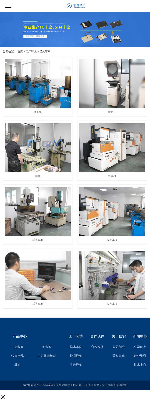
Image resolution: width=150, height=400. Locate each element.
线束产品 (17, 356)
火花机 (112, 176)
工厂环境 (31, 51)
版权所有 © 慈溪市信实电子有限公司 (45, 385)
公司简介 (118, 347)
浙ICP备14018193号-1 (80, 385)
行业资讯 (140, 356)
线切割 (38, 112)
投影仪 (112, 112)
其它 (17, 364)
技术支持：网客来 (105, 385)
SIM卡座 (17, 347)
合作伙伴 (97, 347)
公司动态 (140, 347)
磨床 (38, 176)
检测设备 (76, 356)
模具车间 (44, 51)
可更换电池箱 (47, 356)
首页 (20, 51)
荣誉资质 (118, 356)
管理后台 (122, 385)
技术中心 (140, 364)
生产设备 (76, 364)
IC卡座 (47, 347)
